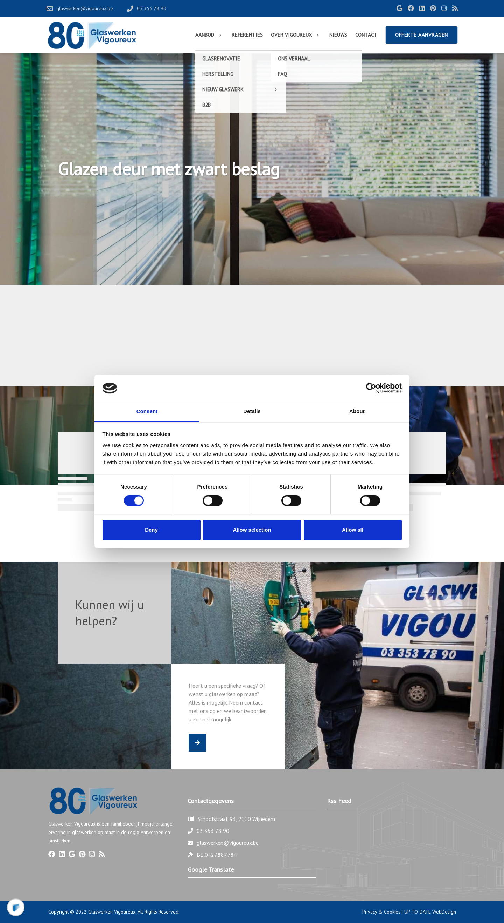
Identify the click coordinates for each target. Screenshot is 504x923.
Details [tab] (252, 411)
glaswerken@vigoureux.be (228, 842)
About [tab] (357, 411)
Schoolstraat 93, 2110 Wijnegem (236, 818)
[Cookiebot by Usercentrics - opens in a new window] (371, 388)
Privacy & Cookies (381, 912)
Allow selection (252, 530)
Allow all (352, 530)
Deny (151, 530)
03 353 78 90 (213, 830)
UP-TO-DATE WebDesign (430, 912)
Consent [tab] (147, 411)
